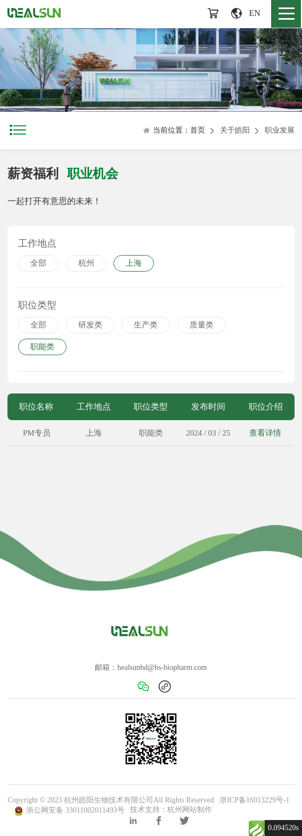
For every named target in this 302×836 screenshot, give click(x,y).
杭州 (86, 263)
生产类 (146, 325)
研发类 (90, 325)
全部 (38, 263)
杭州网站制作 (189, 810)
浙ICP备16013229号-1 (254, 800)
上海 (134, 263)
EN (245, 13)
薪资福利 (33, 174)
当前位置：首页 (174, 130)
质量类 (202, 325)
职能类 (42, 346)
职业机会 (92, 174)
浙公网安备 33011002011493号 (69, 810)
